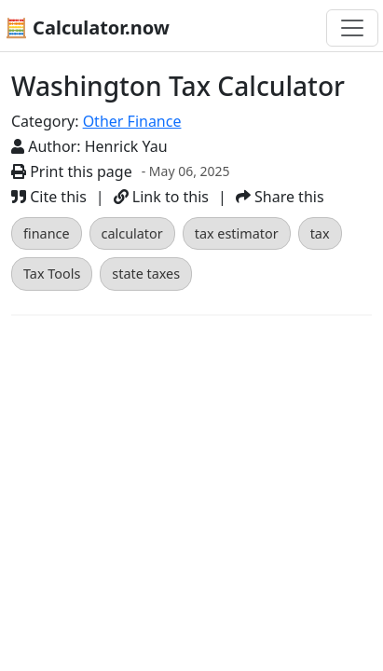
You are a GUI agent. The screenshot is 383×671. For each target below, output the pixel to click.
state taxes (146, 273)
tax (320, 233)
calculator (132, 233)
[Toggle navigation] (352, 28)
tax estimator (237, 233)
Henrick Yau (126, 146)
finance (46, 233)
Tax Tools (51, 273)
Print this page (71, 171)
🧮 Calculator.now (87, 27)
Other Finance (132, 121)
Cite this (49, 196)
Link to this (161, 196)
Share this (280, 196)
